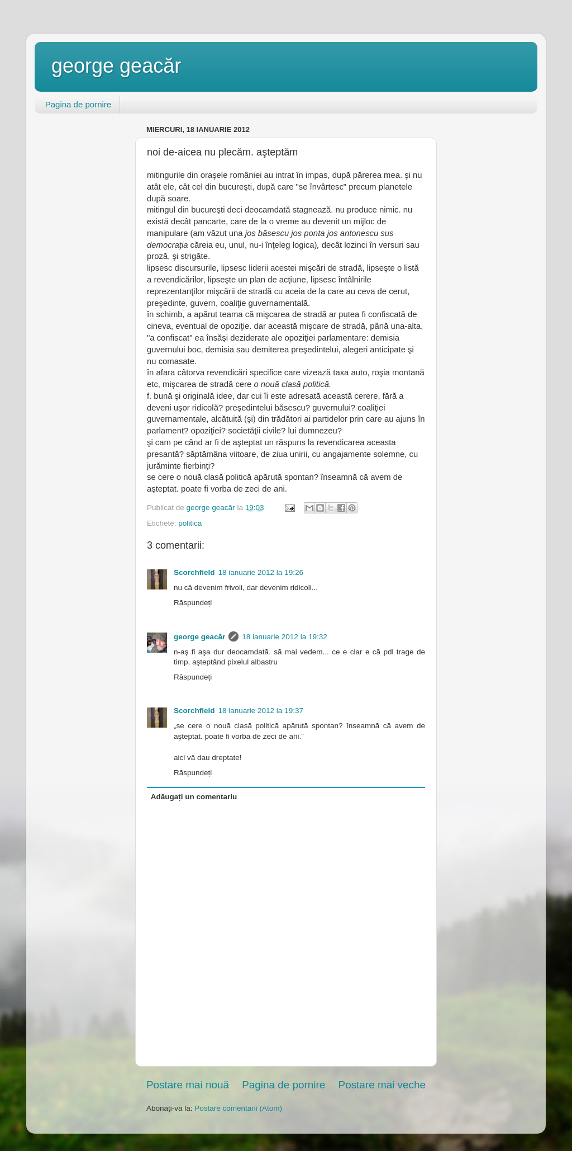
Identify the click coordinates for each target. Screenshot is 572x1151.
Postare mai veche (382, 1085)
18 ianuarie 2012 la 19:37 (260, 710)
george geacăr (116, 65)
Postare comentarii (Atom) (238, 1108)
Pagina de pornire (78, 104)
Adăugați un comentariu (194, 797)
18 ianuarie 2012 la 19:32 (284, 637)
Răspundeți (193, 602)
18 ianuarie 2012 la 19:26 (260, 572)
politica (190, 523)
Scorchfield (194, 572)
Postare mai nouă (187, 1085)
